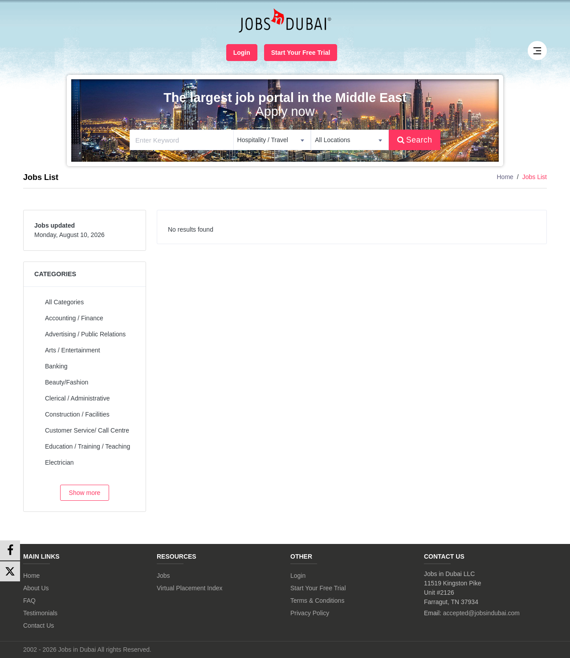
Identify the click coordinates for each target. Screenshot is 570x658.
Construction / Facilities (77, 414)
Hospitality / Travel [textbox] (262, 139)
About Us (36, 588)
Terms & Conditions (317, 600)
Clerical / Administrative (77, 398)
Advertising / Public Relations (85, 334)
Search (414, 139)
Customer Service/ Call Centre (87, 430)
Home (505, 176)
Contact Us (38, 625)
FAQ (29, 600)
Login (241, 52)
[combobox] (272, 140)
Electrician (59, 462)
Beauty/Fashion (66, 382)
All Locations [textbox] (332, 139)
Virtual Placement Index (190, 588)
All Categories (64, 302)
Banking (56, 366)
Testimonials (40, 613)
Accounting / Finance (74, 318)
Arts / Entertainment (72, 350)
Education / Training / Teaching (87, 446)
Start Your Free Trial (300, 52)
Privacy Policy (309, 613)
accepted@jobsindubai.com (481, 613)
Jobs (163, 575)
